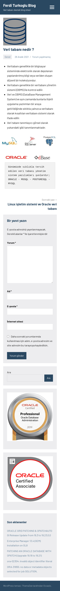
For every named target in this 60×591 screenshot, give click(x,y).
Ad (9, 291)
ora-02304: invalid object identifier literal (29, 561)
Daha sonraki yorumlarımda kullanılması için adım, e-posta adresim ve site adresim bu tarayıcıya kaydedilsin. (29, 341)
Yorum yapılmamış (41, 56)
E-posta (12, 306)
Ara (9, 372)
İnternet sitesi (15, 321)
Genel (7, 56)
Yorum (11, 242)
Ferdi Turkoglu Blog (19, 5)
